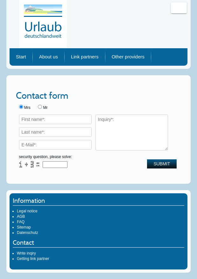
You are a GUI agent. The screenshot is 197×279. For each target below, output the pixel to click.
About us (48, 56)
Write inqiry (26, 253)
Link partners (85, 56)
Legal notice (27, 211)
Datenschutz (27, 232)
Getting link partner (33, 258)
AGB (21, 216)
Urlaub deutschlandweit (43, 24)
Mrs (27, 107)
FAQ (21, 222)
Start (21, 56)
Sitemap (24, 227)
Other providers (128, 56)
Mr (45, 107)
